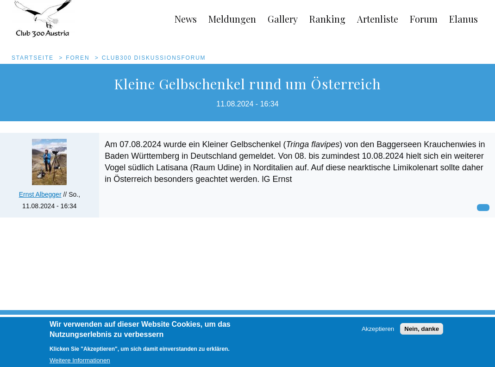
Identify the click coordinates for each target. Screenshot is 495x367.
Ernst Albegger (40, 194)
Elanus (463, 18)
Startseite (33, 58)
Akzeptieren (378, 332)
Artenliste (377, 18)
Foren (77, 58)
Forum (424, 18)
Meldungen (232, 18)
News (186, 18)
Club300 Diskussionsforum (154, 58)
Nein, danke (421, 332)
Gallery (283, 18)
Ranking (327, 18)
